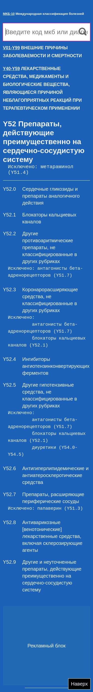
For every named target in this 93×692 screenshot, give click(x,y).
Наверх (79, 684)
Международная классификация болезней (43, 14)
